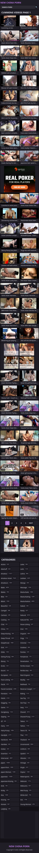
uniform (25, 748)
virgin (24, 767)
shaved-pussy (27, 716)
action (5, 564)
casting (5, 619)
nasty (24, 610)
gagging (6, 702)
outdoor (25, 647)
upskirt (25, 753)
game (5, 707)
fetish (5, 698)
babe (5, 587)
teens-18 (25, 730)
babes (5, 592)
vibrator (25, 758)
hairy (5, 725)
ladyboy (6, 808)
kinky (5, 790)
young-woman (27, 804)
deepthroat (7, 642)
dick (5, 647)
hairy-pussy (7, 730)
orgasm (25, 633)
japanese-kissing (9, 781)
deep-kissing (7, 633)
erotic (5, 665)
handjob (6, 735)
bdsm (5, 601)
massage (26, 587)
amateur (7, 573)
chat (4, 624)
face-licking (7, 679)
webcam (25, 781)
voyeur (25, 772)
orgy (24, 638)
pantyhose (26, 656)
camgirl (6, 610)
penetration (26, 661)
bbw (4, 596)
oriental (25, 642)
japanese (7, 776)
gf (4, 721)
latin (24, 569)
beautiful (6, 605)
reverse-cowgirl (28, 688)
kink (4, 785)
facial (5, 684)
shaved (25, 712)
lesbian (25, 578)
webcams (25, 785)
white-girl (26, 795)
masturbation (27, 601)
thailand (25, 739)
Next (31, 523)
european (6, 675)
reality (25, 679)
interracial (7, 758)
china (5, 629)
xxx (24, 799)
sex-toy (25, 698)
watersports (26, 776)
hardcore (6, 739)
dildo (5, 652)
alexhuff (6, 569)
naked (24, 605)
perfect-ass (26, 670)
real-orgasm (27, 675)
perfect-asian (27, 665)
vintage (25, 762)
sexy (24, 707)
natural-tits (26, 619)
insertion (6, 753)
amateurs (7, 582)
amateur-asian (8, 578)
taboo (24, 721)
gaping (5, 716)
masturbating (27, 596)
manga (24, 582)
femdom (6, 693)
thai (24, 735)
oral (24, 629)
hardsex (6, 744)
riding (25, 693)
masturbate (26, 592)
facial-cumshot (9, 688)
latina (24, 573)
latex (24, 564)
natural (25, 615)
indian (5, 748)
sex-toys (25, 702)
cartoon (6, 615)
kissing (5, 799)
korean (5, 804)
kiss (4, 795)
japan (5, 762)
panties (25, 652)
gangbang (7, 712)
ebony (5, 661)
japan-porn (7, 767)
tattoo (25, 725)
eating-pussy (7, 656)
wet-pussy (26, 790)
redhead (25, 684)
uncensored (27, 744)
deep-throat (8, 638)
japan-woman (8, 772)
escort (5, 670)
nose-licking (27, 624)
